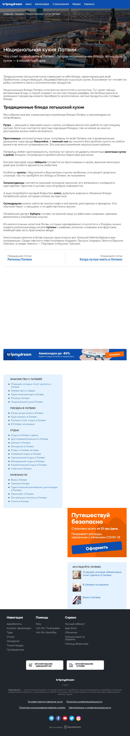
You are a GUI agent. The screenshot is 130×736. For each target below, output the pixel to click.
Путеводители (15, 650)
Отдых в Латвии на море (25, 450)
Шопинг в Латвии (20, 443)
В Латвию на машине (23, 424)
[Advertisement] (65, 309)
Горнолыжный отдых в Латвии (28, 458)
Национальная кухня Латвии (27, 402)
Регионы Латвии (20, 398)
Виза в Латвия (19, 480)
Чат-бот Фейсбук (46, 632)
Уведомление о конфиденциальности (90, 708)
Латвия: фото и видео (23, 391)
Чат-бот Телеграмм (48, 628)
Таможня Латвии (20, 483)
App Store (71, 628)
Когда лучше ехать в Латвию (27, 413)
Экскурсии (13, 641)
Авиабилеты (14, 624)
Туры (10, 632)
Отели (10, 637)
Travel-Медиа (15, 645)
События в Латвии (21, 469)
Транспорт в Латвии (22, 494)
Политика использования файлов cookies (42, 708)
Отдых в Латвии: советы (24, 435)
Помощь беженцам (76, 644)
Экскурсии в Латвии (22, 446)
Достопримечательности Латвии (29, 439)
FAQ (38, 624)
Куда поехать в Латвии (24, 417)
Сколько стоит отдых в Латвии (28, 420)
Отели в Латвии (20, 501)
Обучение (71, 632)
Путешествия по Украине (75, 638)
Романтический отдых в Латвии (29, 465)
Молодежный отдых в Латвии (27, 461)
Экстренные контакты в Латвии (29, 498)
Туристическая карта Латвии (27, 394)
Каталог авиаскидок (19, 628)
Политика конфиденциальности (84, 702)
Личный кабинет (75, 624)
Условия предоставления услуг (45, 702)
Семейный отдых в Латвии (26, 454)
